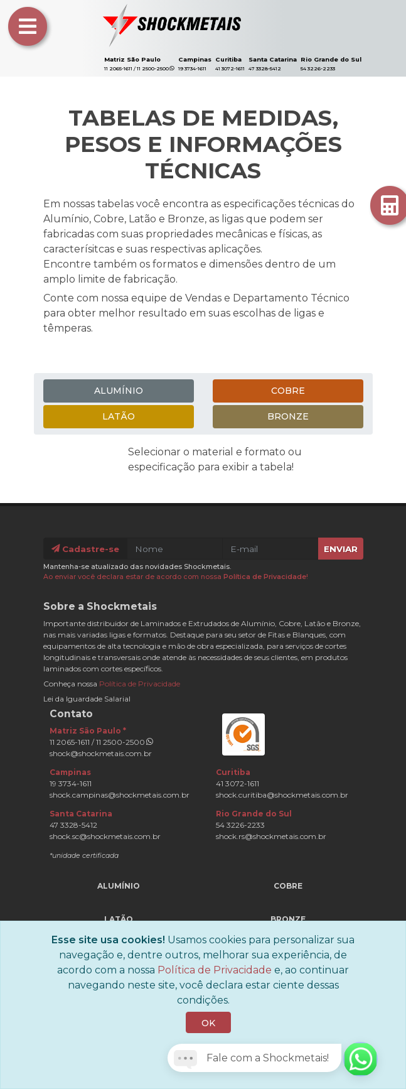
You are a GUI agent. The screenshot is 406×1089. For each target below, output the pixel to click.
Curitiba (228, 59)
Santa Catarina (272, 59)
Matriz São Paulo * (88, 730)
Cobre (288, 390)
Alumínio (118, 390)
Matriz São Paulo (132, 59)
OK (208, 1023)
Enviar (341, 549)
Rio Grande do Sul (331, 59)
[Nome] (175, 549)
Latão (118, 416)
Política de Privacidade (264, 577)
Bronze (288, 416)
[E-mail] (270, 549)
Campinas (194, 59)
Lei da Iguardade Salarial (87, 698)
